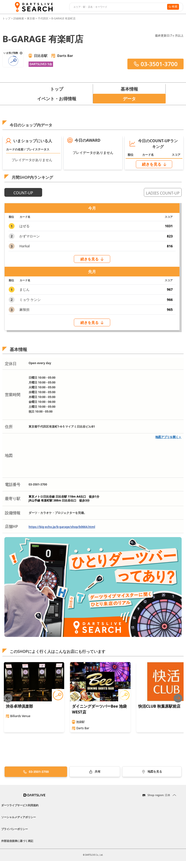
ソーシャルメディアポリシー (18, 817)
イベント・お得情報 (56, 99)
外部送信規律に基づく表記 (17, 841)
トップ (6, 18)
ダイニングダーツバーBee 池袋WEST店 (99, 709)
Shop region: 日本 (158, 795)
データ (129, 99)
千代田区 (43, 18)
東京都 (31, 18)
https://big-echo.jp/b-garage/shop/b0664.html (62, 527)
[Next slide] (178, 698)
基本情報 (129, 89)
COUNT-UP (23, 193)
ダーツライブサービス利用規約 (20, 805)
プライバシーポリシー (14, 829)
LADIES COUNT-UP (162, 193)
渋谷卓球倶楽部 (19, 706)
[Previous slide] (8, 698)
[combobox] (117, 7)
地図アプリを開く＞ (168, 437)
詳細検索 (19, 18)
